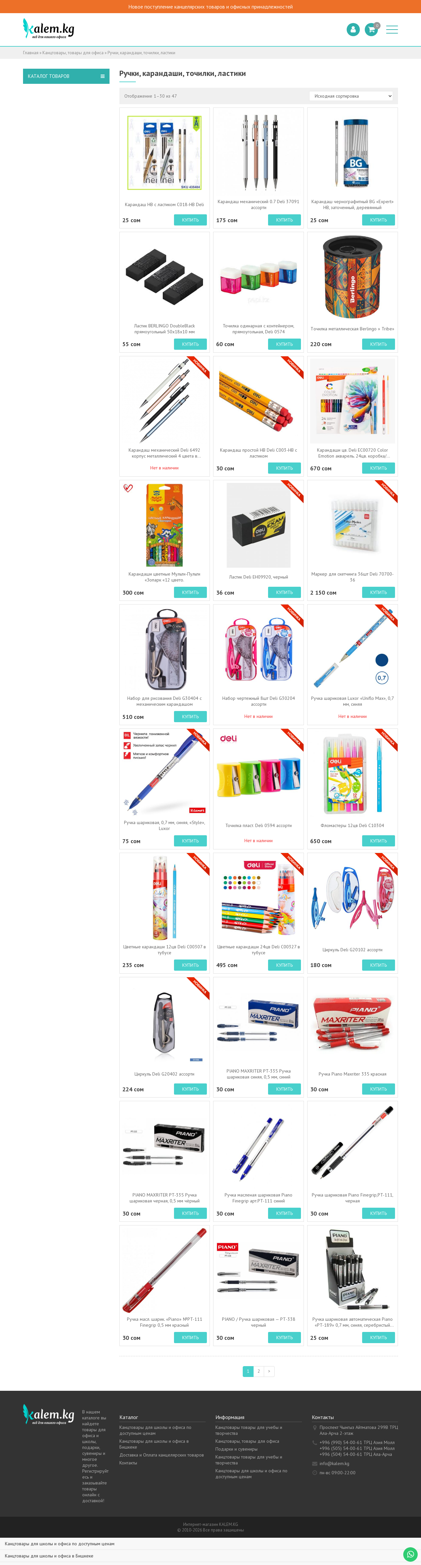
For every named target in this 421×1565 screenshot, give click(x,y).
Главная (30, 53)
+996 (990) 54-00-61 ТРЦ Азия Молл (357, 1442)
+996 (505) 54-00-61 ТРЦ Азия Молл (357, 1448)
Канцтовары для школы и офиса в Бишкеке (49, 1556)
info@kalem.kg (334, 1463)
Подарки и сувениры (236, 1449)
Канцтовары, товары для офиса (73, 53)
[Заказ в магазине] (351, 96)
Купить (190, 220)
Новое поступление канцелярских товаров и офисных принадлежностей (217, 6)
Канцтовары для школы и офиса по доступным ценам (155, 1430)
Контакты (128, 1463)
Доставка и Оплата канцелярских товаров (161, 1455)
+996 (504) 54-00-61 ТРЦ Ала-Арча (356, 1454)
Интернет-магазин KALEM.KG (210, 1524)
